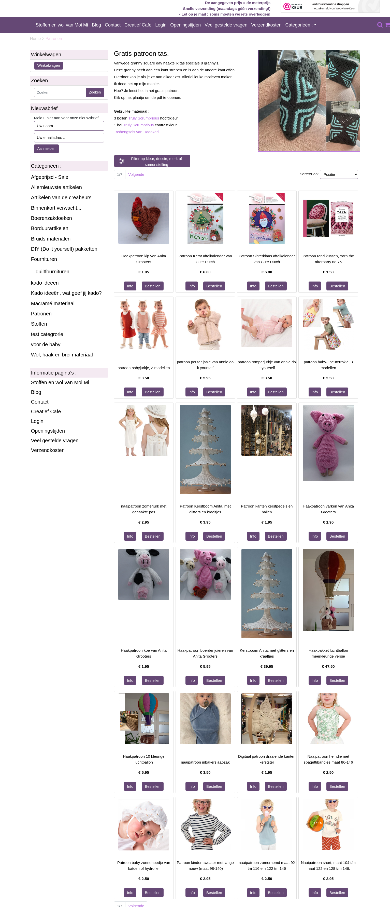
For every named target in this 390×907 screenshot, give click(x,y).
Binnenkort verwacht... (56, 208)
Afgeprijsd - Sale (49, 177)
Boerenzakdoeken (51, 218)
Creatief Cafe (137, 25)
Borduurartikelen (49, 228)
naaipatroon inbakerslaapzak (205, 762)
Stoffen (39, 324)
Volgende (136, 174)
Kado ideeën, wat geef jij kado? (66, 293)
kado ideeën (45, 283)
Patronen (41, 313)
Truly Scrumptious (138, 125)
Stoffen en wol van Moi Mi (62, 25)
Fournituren (44, 259)
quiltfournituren (52, 271)
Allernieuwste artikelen (56, 187)
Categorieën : (299, 25)
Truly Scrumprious (143, 118)
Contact (113, 25)
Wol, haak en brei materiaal (62, 354)
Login (160, 25)
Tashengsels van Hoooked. (137, 132)
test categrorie (47, 334)
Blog (96, 25)
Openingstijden (185, 25)
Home (36, 38)
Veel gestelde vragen (226, 25)
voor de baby (46, 344)
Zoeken (95, 92)
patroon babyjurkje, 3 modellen (144, 368)
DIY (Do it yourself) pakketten (64, 249)
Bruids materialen (51, 239)
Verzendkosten (266, 25)
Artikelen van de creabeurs (61, 197)
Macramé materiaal (53, 303)
